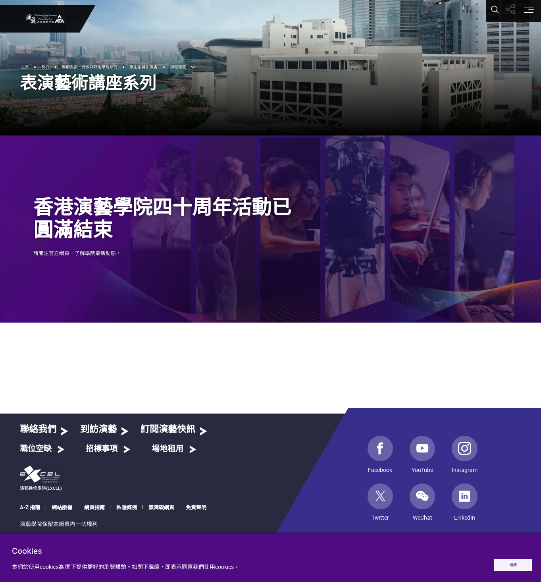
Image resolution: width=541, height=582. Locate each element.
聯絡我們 (38, 429)
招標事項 (101, 449)
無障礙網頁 (161, 507)
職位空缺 (36, 449)
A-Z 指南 (30, 507)
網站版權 (62, 507)
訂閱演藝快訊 (168, 429)
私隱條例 (126, 507)
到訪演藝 (98, 429)
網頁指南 (94, 507)
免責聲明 (196, 507)
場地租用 (167, 449)
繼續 (504, 562)
